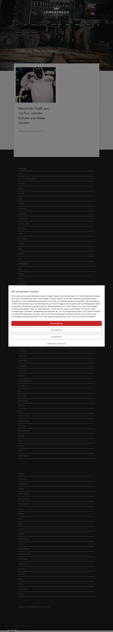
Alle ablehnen (56, 330)
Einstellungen (56, 337)
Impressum (62, 344)
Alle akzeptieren (56, 323)
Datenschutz (51, 344)
